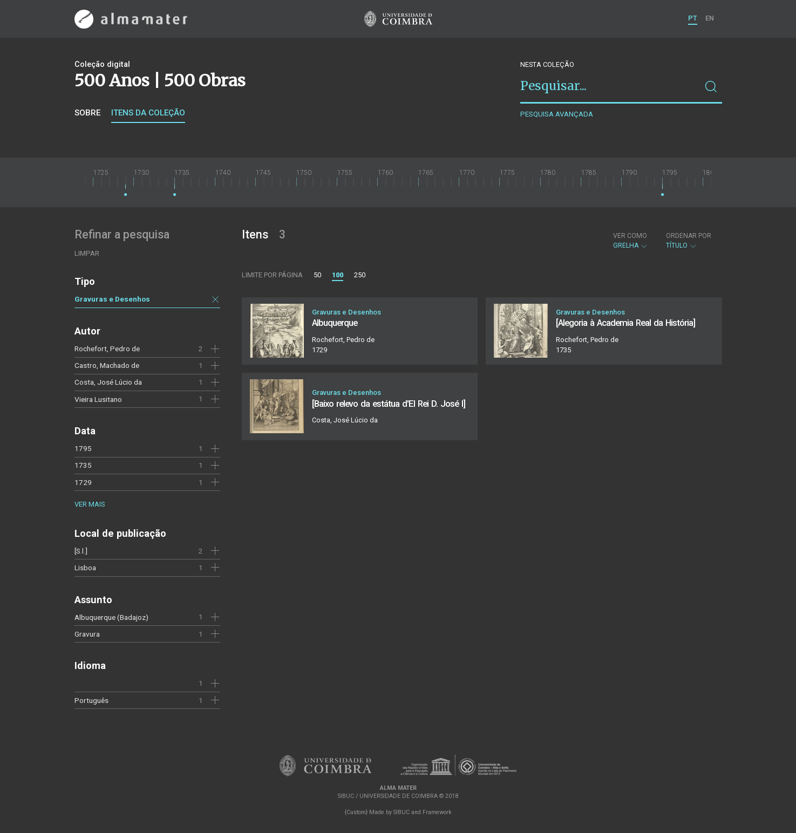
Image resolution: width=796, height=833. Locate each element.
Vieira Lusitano (98, 399)
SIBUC (401, 812)
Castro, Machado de (106, 365)
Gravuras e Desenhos (112, 299)
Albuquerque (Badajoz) (111, 617)
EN (709, 18)
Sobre (87, 113)
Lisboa (85, 567)
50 (317, 275)
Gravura (87, 634)
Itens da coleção (148, 113)
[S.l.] (80, 551)
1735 (83, 465)
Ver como (630, 236)
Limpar (86, 253)
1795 (83, 448)
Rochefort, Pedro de (107, 348)
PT (692, 18)
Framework (437, 812)
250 (359, 275)
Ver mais (89, 504)
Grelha (630, 240)
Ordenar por (688, 236)
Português (91, 700)
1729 (83, 482)
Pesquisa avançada (556, 114)
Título (688, 240)
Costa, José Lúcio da (108, 382)
